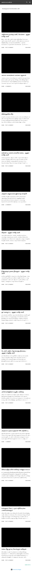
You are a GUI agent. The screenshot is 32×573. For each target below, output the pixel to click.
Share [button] (2, 47)
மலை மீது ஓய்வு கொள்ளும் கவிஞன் (13, 549)
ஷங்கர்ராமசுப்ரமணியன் (6, 2)
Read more (28, 47)
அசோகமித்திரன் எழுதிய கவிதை (12, 392)
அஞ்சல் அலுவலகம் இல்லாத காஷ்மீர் (14, 194)
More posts (28, 564)
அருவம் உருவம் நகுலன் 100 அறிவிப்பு (14, 431)
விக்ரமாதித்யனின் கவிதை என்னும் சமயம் (15, 469)
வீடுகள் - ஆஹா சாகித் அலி (10, 232)
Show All (27, 8)
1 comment (8, 441)
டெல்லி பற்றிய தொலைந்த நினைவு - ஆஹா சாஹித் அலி (13, 352)
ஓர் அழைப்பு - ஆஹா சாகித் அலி (12, 312)
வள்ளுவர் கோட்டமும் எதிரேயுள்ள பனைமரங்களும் (13, 509)
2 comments (8, 86)
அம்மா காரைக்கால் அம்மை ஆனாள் (13, 75)
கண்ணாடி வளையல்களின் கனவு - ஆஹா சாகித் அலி (15, 154)
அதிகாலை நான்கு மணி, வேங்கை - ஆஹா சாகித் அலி (15, 35)
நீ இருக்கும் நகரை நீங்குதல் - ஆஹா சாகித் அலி (15, 272)
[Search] (27, 2)
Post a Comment (9, 47)
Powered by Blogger (16, 569)
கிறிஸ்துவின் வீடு (7, 114)
